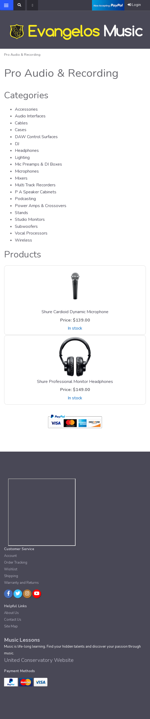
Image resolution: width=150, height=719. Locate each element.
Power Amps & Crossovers (40, 206)
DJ (17, 144)
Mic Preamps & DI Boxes (38, 164)
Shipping (11, 576)
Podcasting (25, 199)
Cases (20, 130)
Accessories (26, 109)
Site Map (11, 626)
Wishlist (10, 569)
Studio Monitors (30, 219)
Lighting (22, 157)
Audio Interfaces (30, 116)
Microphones (27, 171)
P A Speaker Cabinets (35, 192)
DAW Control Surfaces (36, 137)
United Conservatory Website (39, 660)
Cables (21, 123)
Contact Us (12, 619)
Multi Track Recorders (35, 185)
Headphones (27, 150)
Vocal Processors (31, 233)
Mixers (21, 178)
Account (10, 555)
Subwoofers (26, 226)
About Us (11, 612)
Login (134, 4)
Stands (21, 213)
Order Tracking (15, 562)
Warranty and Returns (21, 582)
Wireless (23, 240)
